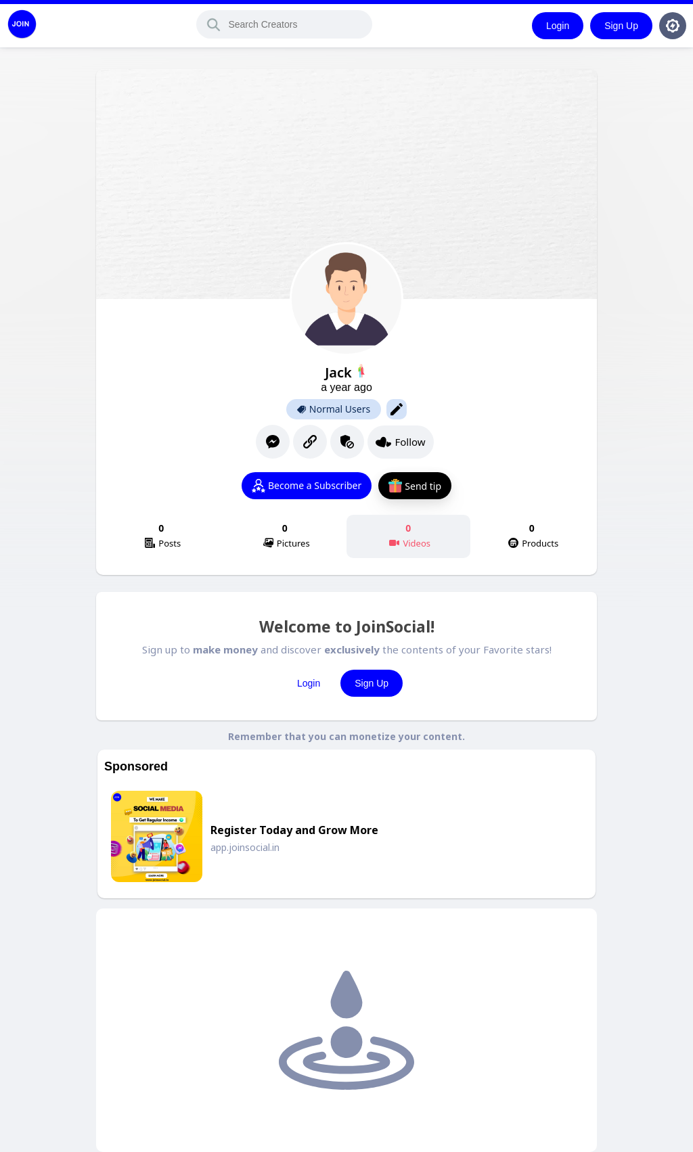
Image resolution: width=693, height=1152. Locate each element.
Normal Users (333, 409)
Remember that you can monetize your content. (346, 736)
